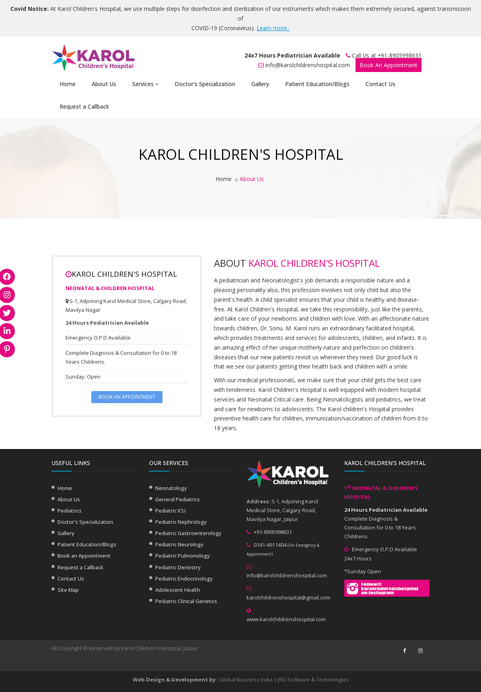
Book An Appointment (388, 65)
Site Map (68, 589)
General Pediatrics (177, 499)
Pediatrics (70, 510)
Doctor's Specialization (205, 84)
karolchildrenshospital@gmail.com (288, 597)
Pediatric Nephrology (181, 521)
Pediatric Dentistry (178, 567)
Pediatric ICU (170, 510)
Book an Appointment (84, 555)
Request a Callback (84, 106)
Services (145, 84)
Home (68, 84)
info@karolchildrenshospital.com (307, 65)
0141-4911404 (270, 544)
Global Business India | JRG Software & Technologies (284, 679)
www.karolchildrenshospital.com (286, 619)
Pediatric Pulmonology (182, 555)
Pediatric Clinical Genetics (186, 601)
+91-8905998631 (399, 55)
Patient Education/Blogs (317, 84)
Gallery (260, 84)
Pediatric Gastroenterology (188, 533)
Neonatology (171, 488)
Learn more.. (273, 28)
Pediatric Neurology (179, 544)
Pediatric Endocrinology (184, 578)
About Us (104, 84)
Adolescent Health (177, 589)
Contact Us (380, 84)
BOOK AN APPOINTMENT (127, 396)
